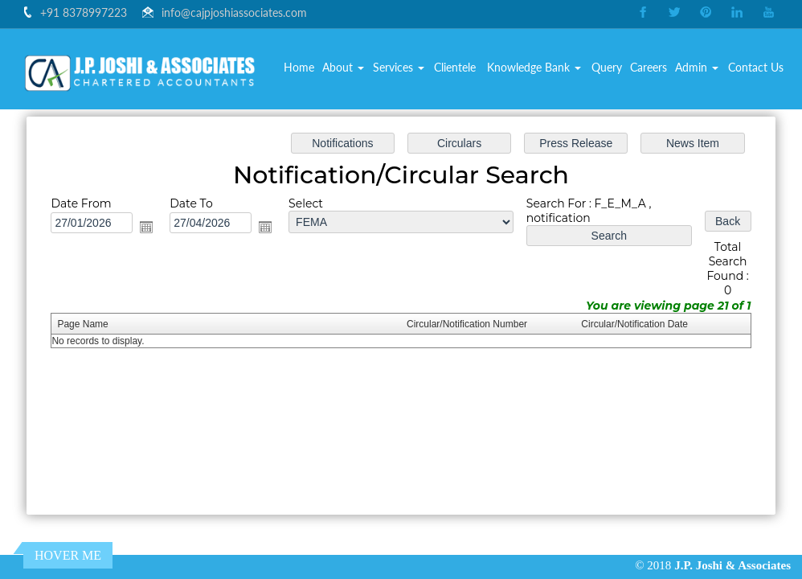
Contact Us (756, 67)
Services (398, 67)
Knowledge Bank (534, 67)
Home (299, 67)
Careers (648, 67)
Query (606, 67)
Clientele (455, 67)
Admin (696, 67)
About (343, 67)
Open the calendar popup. (154, 229)
